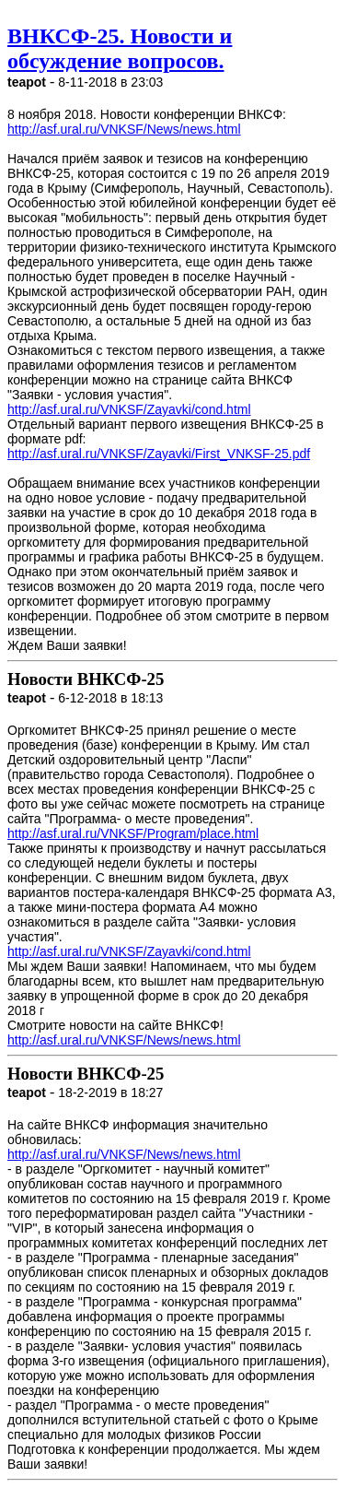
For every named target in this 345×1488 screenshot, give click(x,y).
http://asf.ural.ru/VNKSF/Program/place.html (133, 833)
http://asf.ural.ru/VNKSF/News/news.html (124, 129)
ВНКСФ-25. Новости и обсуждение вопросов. (119, 48)
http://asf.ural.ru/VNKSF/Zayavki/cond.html (129, 409)
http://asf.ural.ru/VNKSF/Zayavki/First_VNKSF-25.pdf (158, 453)
